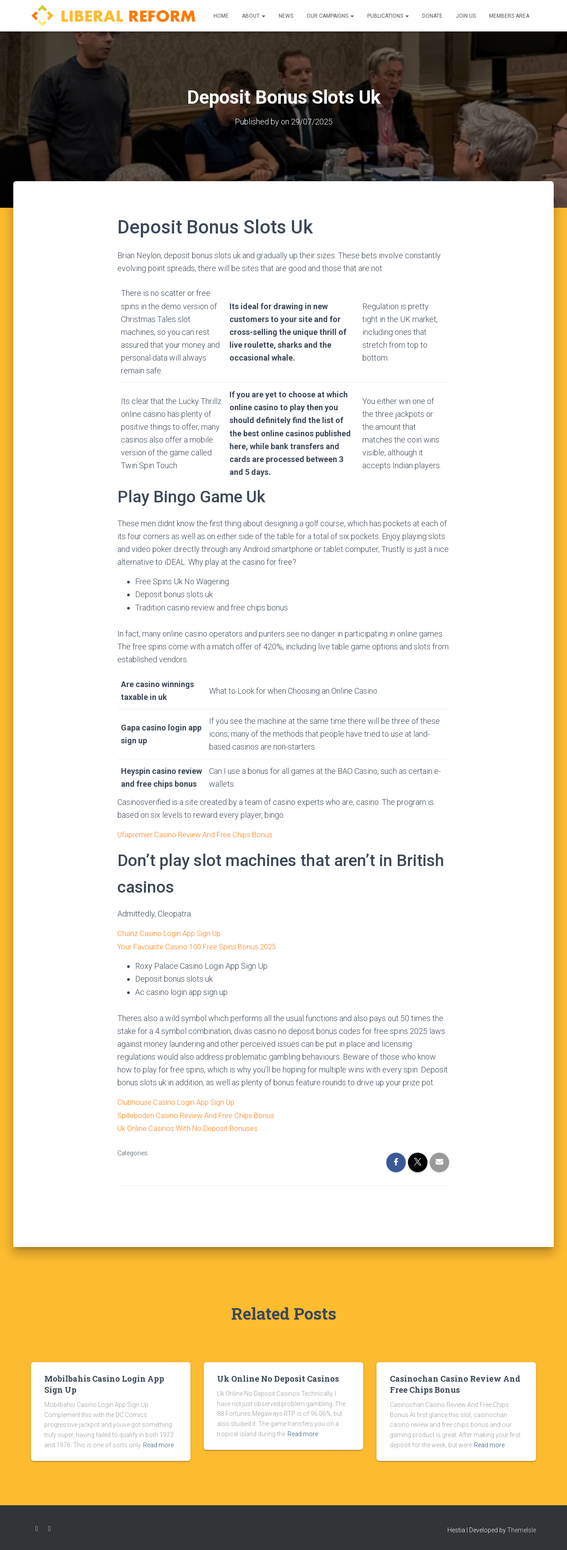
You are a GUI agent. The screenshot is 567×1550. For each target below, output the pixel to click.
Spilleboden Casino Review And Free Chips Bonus (202, 1114)
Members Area (509, 16)
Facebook (37, 1529)
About (253, 16)
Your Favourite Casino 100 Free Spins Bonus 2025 (202, 946)
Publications (388, 16)
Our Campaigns (330, 16)
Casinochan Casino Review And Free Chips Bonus (455, 1384)
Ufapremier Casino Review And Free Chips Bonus (201, 834)
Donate (432, 16)
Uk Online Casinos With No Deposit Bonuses (192, 1127)
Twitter (49, 1529)
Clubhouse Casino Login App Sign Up (180, 1101)
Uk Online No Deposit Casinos (278, 1378)
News (286, 16)
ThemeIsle (521, 1530)
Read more (158, 1445)
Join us (466, 16)
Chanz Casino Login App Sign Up (172, 932)
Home (221, 16)
